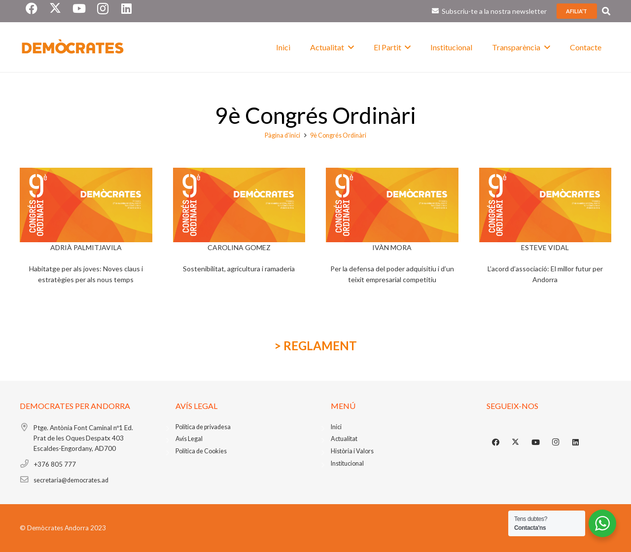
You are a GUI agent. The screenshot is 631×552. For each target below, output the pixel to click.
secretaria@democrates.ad (71, 480)
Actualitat (344, 438)
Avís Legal (189, 438)
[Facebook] (496, 442)
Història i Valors (352, 451)
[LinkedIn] (575, 442)
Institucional (347, 463)
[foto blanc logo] (73, 47)
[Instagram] (555, 442)
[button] (349, 47)
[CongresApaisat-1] (86, 205)
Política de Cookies (201, 451)
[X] (515, 442)
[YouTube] (535, 442)
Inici (336, 427)
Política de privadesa (203, 427)
